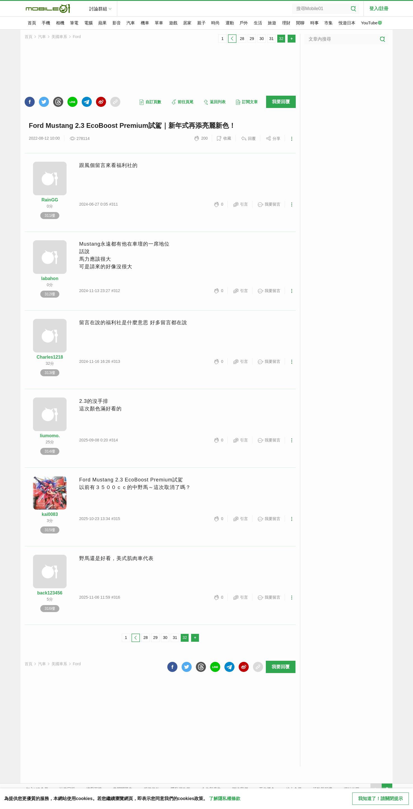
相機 (60, 22)
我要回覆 (281, 101)
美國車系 (59, 36)
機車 (145, 22)
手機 (46, 22)
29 (252, 38)
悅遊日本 (347, 22)
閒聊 (300, 22)
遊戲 (173, 22)
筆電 (74, 22)
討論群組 (98, 8)
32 (281, 38)
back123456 (49, 593)
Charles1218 (50, 357)
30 (261, 38)
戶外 (244, 22)
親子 (201, 22)
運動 (230, 22)
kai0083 (50, 514)
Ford (77, 36)
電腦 (88, 22)
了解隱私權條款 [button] (224, 798)
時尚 (215, 22)
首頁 (32, 22)
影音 (116, 22)
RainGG (49, 199)
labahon (49, 278)
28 (242, 38)
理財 (286, 22)
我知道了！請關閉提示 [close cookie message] (380, 798)
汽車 (130, 22)
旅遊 (272, 22)
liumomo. (50, 435)
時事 (314, 22)
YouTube (371, 23)
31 (271, 38)
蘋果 (102, 22)
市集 (328, 22)
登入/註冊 (378, 8)
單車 (159, 22)
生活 (258, 22)
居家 (187, 22)
